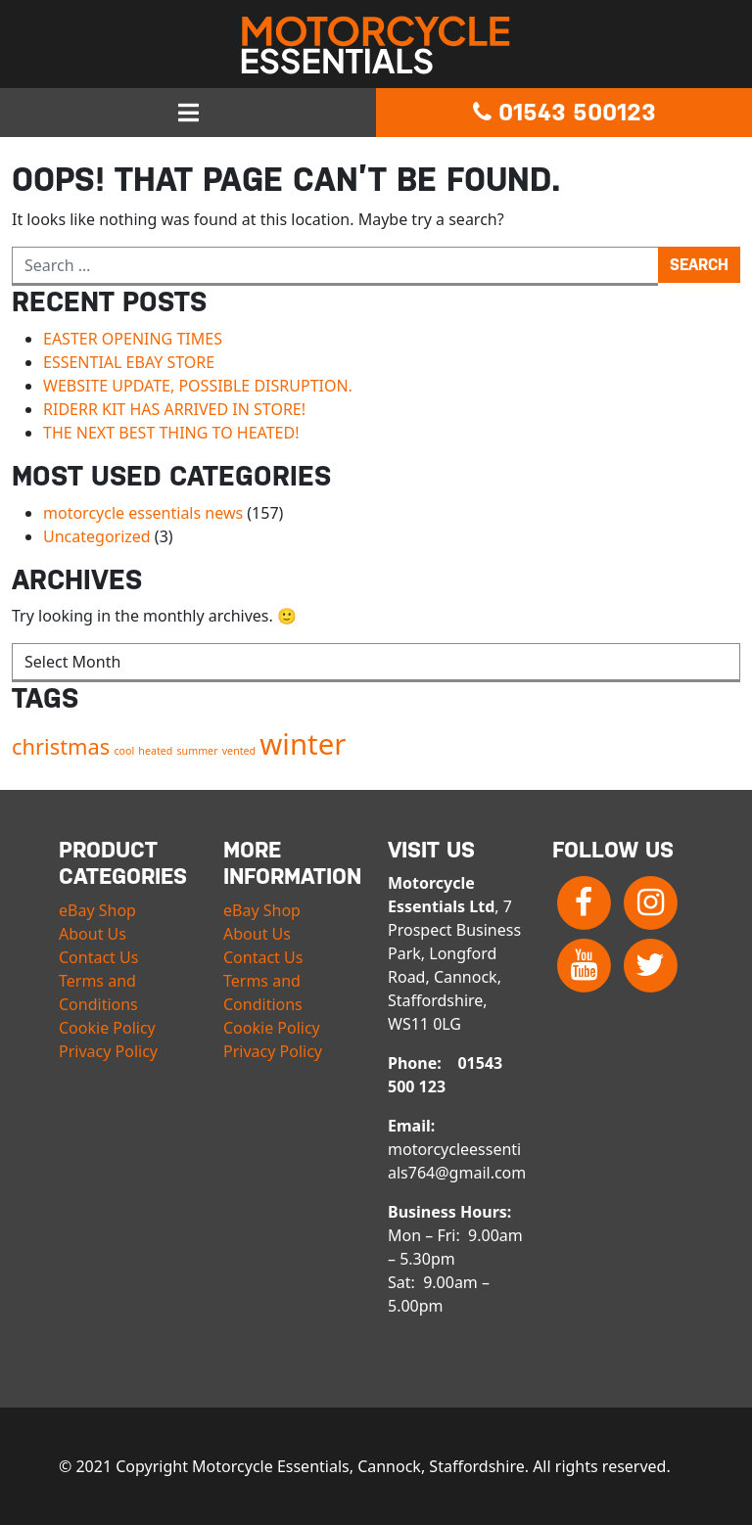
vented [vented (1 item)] (239, 751)
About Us (92, 934)
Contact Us (98, 957)
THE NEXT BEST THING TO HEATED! (171, 432)
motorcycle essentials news (143, 513)
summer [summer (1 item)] (197, 751)
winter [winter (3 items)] (302, 743)
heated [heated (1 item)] (155, 751)
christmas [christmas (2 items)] (61, 746)
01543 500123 (564, 112)
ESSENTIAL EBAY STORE (128, 362)
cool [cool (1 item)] (124, 751)
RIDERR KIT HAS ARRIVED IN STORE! (174, 409)
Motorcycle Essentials (376, 45)
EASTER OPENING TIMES (132, 338)
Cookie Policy (107, 1028)
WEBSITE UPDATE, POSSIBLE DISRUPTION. (197, 385)
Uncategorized (97, 536)
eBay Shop (97, 910)
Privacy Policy (108, 1051)
